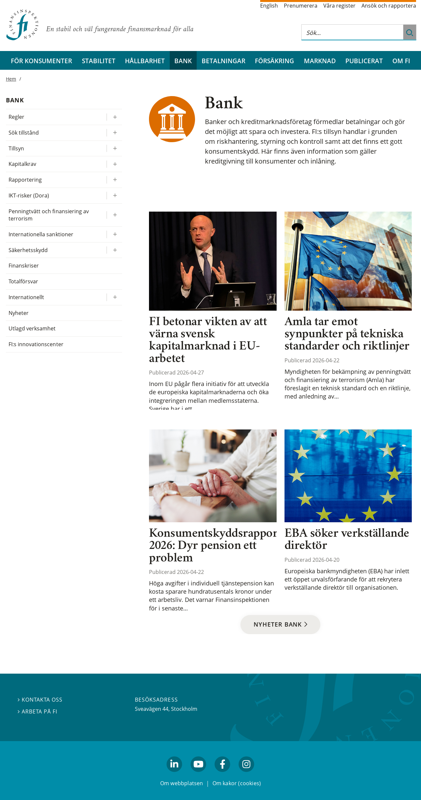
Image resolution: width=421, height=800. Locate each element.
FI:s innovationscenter (36, 344)
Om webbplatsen (181, 783)
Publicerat (364, 60)
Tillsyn (16, 148)
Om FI (401, 60)
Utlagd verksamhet (32, 328)
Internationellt (26, 297)
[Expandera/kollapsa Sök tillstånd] (114, 133)
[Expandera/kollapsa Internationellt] (114, 297)
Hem (11, 79)
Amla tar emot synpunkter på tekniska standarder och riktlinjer (347, 335)
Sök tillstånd (24, 132)
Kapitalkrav (22, 164)
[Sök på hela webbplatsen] (352, 32)
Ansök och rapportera (388, 5)
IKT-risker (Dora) (29, 195)
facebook (222, 774)
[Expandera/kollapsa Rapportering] (114, 180)
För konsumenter (41, 60)
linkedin (174, 774)
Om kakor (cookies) (236, 783)
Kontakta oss (40, 699)
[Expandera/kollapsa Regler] (114, 117)
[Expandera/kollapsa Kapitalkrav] (114, 164)
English (269, 5)
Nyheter (19, 313)
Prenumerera (300, 5)
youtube (198, 774)
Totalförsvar (23, 281)
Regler (16, 116)
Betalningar (223, 60)
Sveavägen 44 (151, 708)
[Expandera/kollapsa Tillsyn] (114, 148)
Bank (183, 60)
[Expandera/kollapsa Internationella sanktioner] (114, 234)
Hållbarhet (145, 60)
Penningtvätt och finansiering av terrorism (49, 215)
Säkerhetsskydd (28, 250)
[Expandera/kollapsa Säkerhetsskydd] (114, 250)
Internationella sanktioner (41, 234)
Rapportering (25, 179)
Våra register (339, 5)
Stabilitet (98, 60)
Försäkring (274, 60)
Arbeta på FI (37, 711)
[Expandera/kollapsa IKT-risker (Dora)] (114, 195)
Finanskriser (24, 265)
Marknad (320, 60)
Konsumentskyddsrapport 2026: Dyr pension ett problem (215, 546)
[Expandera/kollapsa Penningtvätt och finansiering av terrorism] (114, 215)
